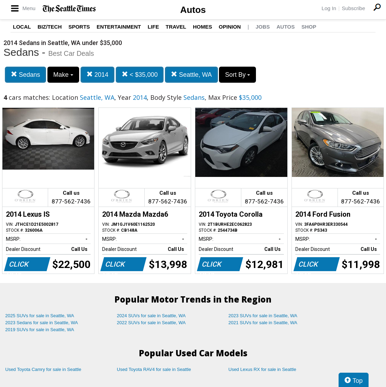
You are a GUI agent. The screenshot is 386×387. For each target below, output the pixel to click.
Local (22, 27)
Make (63, 74)
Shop (308, 27)
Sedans (25, 74)
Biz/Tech (50, 27)
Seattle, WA (191, 74)
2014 (97, 74)
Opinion (230, 27)
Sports (79, 27)
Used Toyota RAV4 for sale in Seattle (154, 369)
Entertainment (119, 27)
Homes (202, 27)
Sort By (237, 74)
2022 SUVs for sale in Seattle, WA (151, 322)
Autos (193, 10)
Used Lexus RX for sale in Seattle (262, 369)
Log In (328, 8)
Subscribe (353, 8)
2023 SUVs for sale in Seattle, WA (262, 315)
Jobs (263, 27)
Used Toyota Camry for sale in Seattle (43, 369)
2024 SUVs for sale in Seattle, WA (151, 315)
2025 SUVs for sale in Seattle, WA (39, 315)
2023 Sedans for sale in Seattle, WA (41, 322)
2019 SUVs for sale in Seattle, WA (39, 329)
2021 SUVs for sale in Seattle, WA (262, 322)
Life (153, 27)
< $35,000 (140, 74)
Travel (176, 27)
